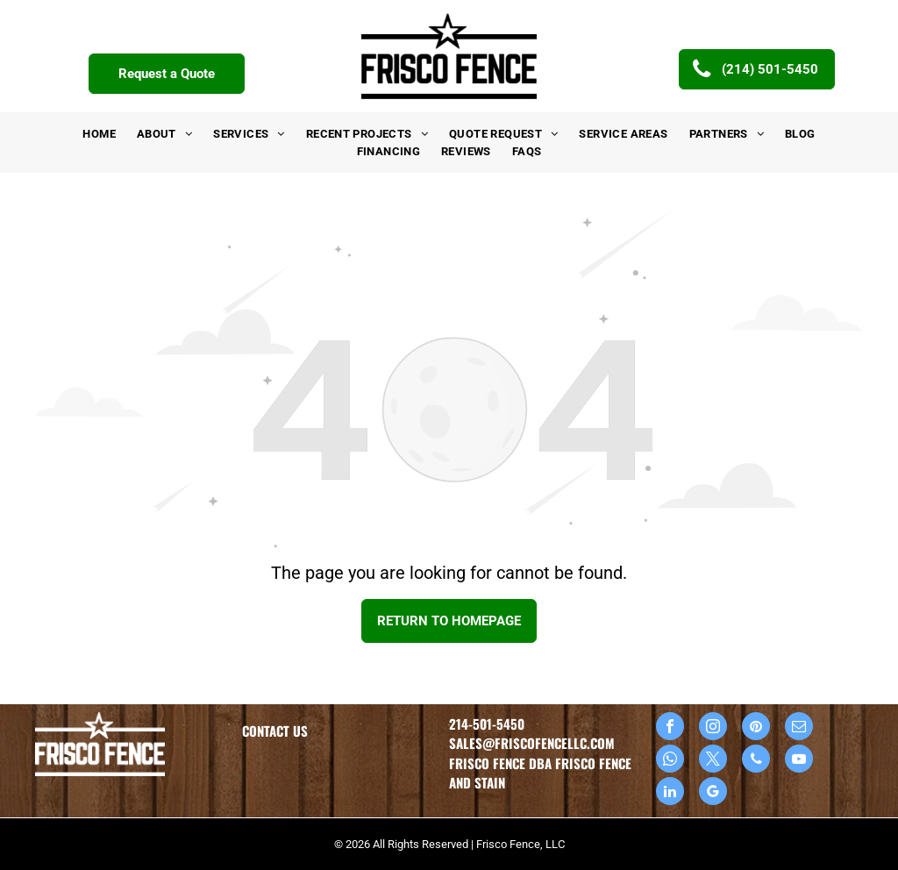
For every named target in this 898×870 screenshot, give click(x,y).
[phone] (756, 761)
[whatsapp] (670, 761)
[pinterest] (756, 728)
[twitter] (713, 761)
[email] (799, 728)
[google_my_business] (713, 793)
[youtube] (799, 761)
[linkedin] (670, 793)
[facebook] (670, 728)
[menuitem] (99, 134)
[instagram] (713, 728)
